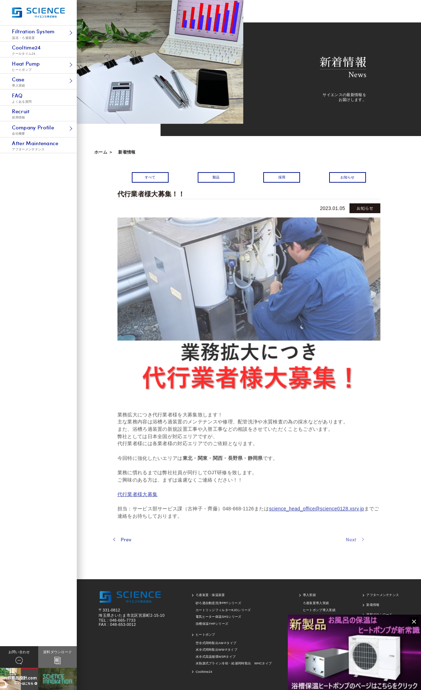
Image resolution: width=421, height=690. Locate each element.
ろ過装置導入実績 (316, 603)
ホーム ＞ (103, 152)
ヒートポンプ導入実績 (319, 610)
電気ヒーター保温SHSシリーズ (219, 616)
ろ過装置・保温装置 (210, 595)
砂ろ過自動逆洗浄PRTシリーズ (218, 603)
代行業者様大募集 (137, 507)
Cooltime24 (204, 672)
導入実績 (309, 595)
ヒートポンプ (205, 634)
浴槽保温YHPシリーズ (212, 623)
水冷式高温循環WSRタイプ (216, 656)
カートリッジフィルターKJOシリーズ (223, 610)
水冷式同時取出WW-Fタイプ (216, 649)
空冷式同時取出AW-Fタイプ (216, 643)
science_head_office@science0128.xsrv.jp (316, 522)
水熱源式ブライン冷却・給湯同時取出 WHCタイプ (234, 663)
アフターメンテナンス (382, 595)
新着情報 (126, 152)
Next (332, 539)
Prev (112, 539)
